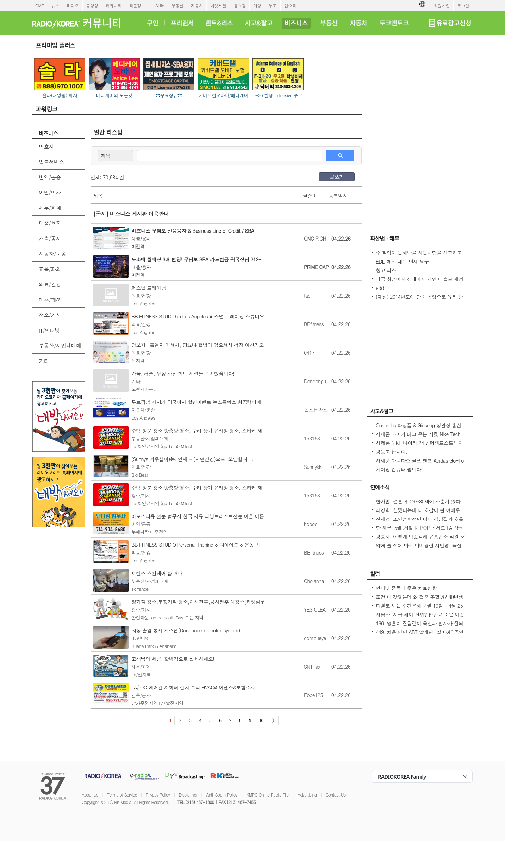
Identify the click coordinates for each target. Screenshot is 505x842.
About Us (90, 795)
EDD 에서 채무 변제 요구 (402, 261)
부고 (273, 5)
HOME (38, 5)
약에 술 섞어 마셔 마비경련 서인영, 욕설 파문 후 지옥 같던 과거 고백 (419, 549)
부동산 (177, 5)
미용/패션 (50, 299)
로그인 (463, 5)
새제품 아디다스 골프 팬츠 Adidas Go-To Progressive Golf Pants (420, 464)
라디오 (73, 5)
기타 (44, 361)
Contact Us (336, 795)
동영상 (92, 5)
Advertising (307, 795)
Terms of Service (122, 795)
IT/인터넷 (49, 330)
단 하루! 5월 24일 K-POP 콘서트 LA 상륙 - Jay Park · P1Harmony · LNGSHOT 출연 (421, 531)
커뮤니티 (114, 5)
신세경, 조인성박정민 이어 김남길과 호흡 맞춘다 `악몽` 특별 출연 (419, 522)
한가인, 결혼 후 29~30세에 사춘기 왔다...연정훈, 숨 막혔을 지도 (420, 505)
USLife (158, 5)
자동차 (197, 5)
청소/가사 (50, 314)
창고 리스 (386, 270)
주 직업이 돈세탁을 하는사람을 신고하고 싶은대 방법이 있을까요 (419, 256)
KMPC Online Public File (267, 795)
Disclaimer (188, 795)
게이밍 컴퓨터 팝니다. (399, 469)
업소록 (290, 5)
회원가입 (442, 5)
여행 (257, 5)
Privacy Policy (158, 795)
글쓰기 (337, 177)
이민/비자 (50, 192)
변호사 (46, 146)
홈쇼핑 (240, 5)
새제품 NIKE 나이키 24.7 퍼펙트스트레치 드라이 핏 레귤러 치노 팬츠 (419, 446)
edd (380, 287)
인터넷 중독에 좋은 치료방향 (406, 588)
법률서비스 (51, 161)
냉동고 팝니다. (391, 451)
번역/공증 (50, 177)
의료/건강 (50, 284)
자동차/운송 (52, 253)
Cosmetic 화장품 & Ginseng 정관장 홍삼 (418, 425)
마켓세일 (218, 5)
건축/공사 (50, 238)
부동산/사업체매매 (60, 345)
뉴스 (55, 5)
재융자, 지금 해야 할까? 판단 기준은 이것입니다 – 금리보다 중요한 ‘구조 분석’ (420, 618)
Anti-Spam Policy (221, 795)
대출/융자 (50, 223)
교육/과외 (50, 269)
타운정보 (137, 5)
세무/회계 (50, 207)
